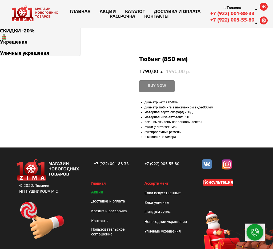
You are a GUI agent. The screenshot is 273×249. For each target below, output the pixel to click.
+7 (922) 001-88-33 (232, 14)
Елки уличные (156, 203)
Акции (108, 12)
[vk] (264, 9)
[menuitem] (40, 27)
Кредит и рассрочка (109, 211)
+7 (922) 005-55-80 (232, 20)
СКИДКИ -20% (157, 212)
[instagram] (264, 23)
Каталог (135, 12)
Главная (80, 12)
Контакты (156, 17)
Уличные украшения (162, 231)
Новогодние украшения (165, 222)
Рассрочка (122, 17)
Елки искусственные (162, 193)
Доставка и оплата (177, 12)
